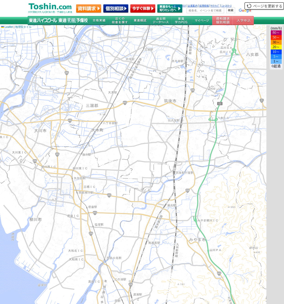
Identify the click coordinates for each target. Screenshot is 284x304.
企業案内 (192, 5)
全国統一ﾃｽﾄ (179, 5)
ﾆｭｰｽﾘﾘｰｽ (226, 5)
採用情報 (204, 5)
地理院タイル (23, 27)
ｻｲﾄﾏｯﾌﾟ (215, 5)
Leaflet (7, 27)
